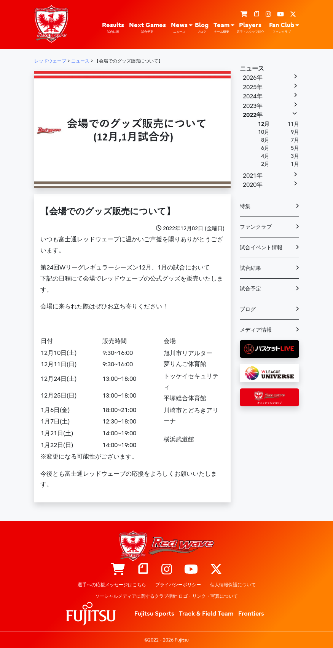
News (179, 28)
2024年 (253, 96)
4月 (265, 156)
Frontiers (251, 613)
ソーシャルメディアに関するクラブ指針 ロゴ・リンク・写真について (166, 596)
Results (113, 28)
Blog (202, 28)
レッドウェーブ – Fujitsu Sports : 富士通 (51, 24)
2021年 (253, 175)
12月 (263, 124)
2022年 (253, 115)
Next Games (147, 28)
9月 (295, 132)
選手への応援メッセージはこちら (112, 584)
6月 (265, 148)
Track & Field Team (206, 613)
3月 (295, 156)
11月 (293, 124)
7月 (295, 140)
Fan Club (281, 28)
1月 (295, 164)
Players (250, 28)
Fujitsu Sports (154, 613)
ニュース (252, 68)
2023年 (253, 106)
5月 (295, 148)
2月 (265, 164)
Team (221, 28)
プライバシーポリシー (178, 584)
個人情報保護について (233, 584)
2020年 (253, 184)
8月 (265, 140)
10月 (263, 132)
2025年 (253, 87)
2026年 (253, 77)
